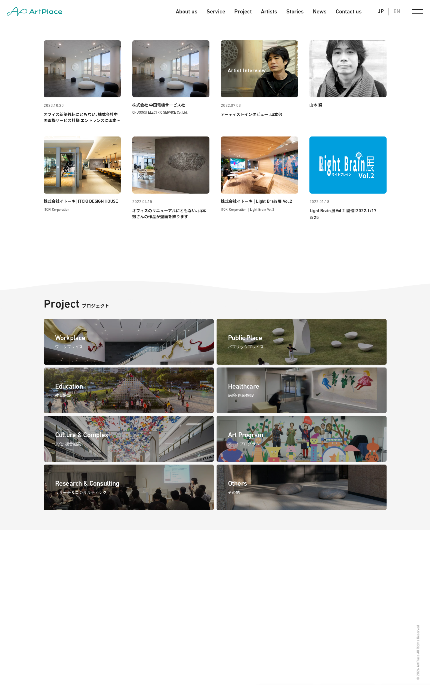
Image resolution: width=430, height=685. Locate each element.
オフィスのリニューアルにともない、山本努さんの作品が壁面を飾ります (169, 213)
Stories (295, 11)
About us (186, 11)
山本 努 (315, 105)
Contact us (349, 11)
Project (243, 11)
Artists (269, 11)
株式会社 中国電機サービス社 (158, 105)
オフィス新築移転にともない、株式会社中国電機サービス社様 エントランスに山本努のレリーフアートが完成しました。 (82, 120)
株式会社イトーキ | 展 (256, 201)
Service (216, 11)
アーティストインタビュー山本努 (251, 114)
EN (396, 11)
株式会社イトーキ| (81, 201)
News (320, 11)
